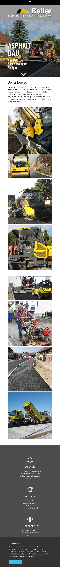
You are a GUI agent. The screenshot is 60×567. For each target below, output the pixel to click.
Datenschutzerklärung (27, 556)
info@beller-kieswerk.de (30, 508)
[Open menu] (30, 2)
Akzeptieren (15, 562)
